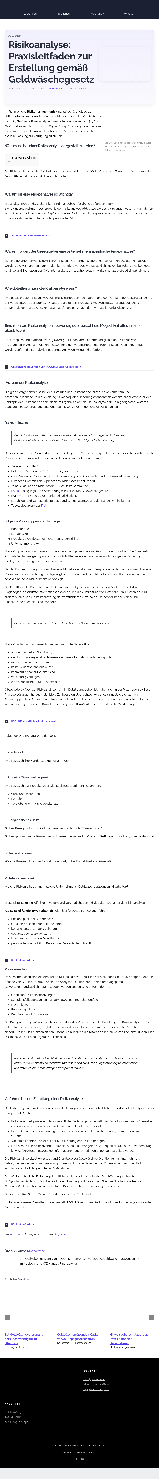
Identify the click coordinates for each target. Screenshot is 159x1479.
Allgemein (60, 1234)
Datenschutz (78, 1445)
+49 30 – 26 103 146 (96, 1389)
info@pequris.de (94, 1379)
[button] (79, 235)
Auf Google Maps (16, 1422)
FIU (43, 505)
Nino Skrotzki (55, 88)
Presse (101, 1445)
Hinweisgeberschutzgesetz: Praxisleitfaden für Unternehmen (129, 1339)
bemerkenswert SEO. (86, 1452)
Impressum (91, 1445)
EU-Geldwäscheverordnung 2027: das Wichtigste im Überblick (24, 1339)
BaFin (15, 491)
